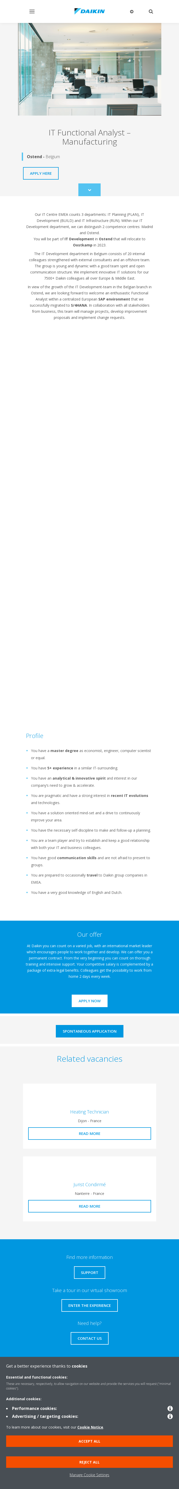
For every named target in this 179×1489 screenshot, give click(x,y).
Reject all (89, 1462)
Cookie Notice (90, 1427)
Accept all (89, 1441)
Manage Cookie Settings (89, 1474)
